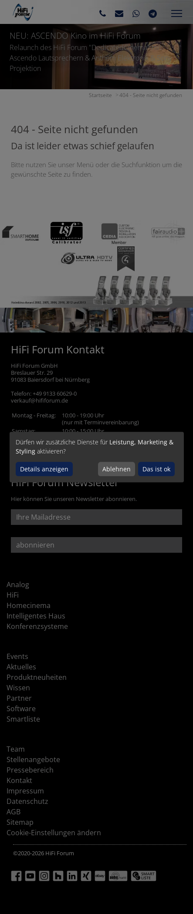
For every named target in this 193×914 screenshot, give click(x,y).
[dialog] (97, 457)
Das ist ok (156, 469)
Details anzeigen (44, 469)
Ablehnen (116, 469)
